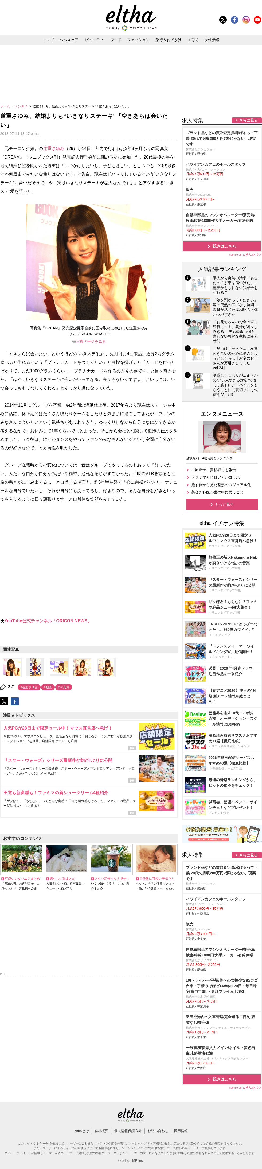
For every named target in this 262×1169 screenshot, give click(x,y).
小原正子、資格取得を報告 (213, 470)
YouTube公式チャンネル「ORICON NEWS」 (48, 621)
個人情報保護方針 (128, 1131)
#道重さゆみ (29, 687)
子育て (193, 40)
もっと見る (224, 504)
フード (116, 40)
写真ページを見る (91, 341)
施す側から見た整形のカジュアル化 (221, 485)
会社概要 (101, 1131)
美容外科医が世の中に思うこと (217, 492)
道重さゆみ (53, 148)
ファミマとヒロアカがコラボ (215, 477)
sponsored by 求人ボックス (245, 254)
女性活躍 (212, 40)
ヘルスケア (69, 40)
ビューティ (94, 40)
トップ (48, 40)
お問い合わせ (157, 1131)
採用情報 (181, 1131)
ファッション (138, 40)
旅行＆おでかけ (168, 40)
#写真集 (63, 687)
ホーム (5, 106)
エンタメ (21, 106)
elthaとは (81, 1131)
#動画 (48, 687)
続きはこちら (225, 246)
